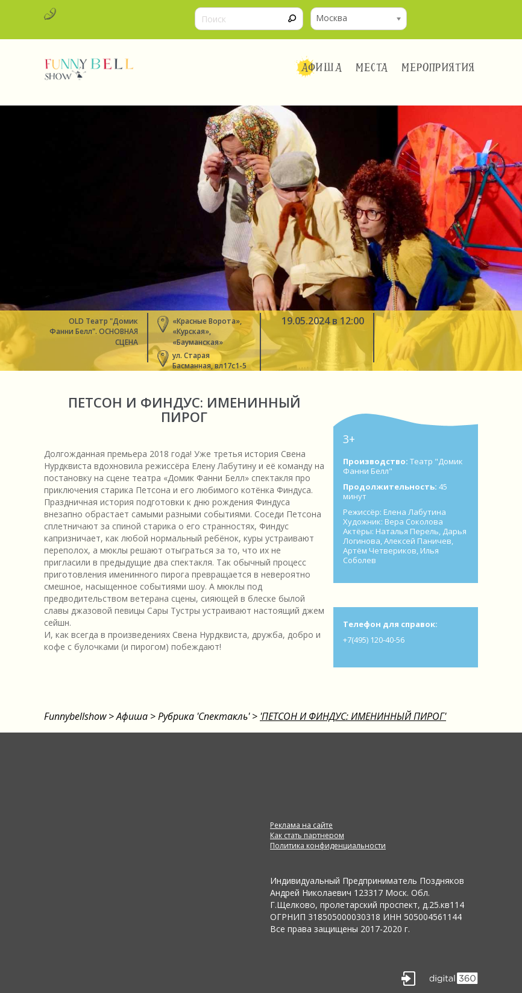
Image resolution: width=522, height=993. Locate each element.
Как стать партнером (307, 835)
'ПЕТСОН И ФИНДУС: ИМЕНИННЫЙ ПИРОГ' (353, 716)
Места (372, 67)
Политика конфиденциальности (328, 845)
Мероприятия (438, 67)
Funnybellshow (75, 716)
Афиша (321, 67)
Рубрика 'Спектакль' (204, 716)
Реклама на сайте (301, 825)
